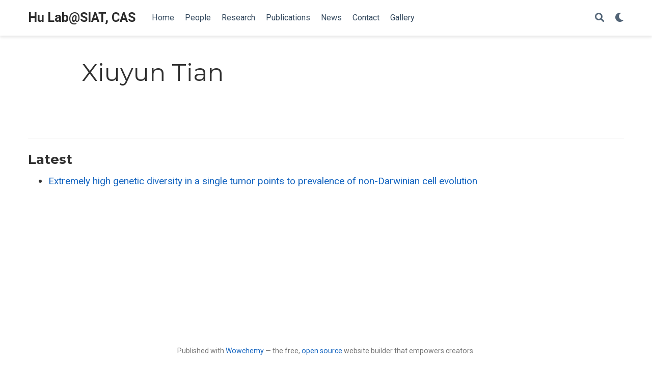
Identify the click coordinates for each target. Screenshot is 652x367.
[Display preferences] (619, 18)
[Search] (599, 18)
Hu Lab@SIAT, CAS (81, 17)
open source (322, 351)
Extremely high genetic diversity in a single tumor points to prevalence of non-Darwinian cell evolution (262, 181)
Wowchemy (245, 351)
